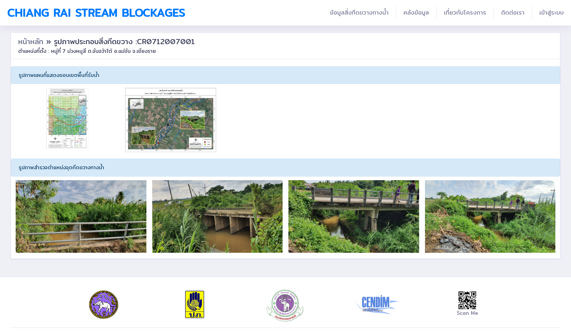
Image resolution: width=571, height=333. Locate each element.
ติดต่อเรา (512, 12)
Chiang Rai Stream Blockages (96, 13)
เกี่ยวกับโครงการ (465, 12)
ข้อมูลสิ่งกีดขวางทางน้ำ (359, 12)
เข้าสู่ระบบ (551, 12)
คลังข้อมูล (416, 12)
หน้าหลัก (32, 41)
